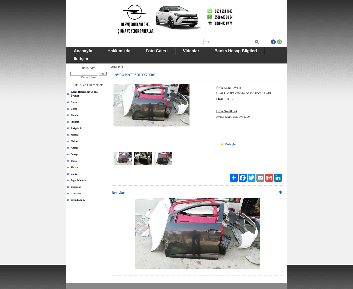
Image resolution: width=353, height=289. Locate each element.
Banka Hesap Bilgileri (235, 51)
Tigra (74, 161)
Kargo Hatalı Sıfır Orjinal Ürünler (84, 93)
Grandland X (78, 200)
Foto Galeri (157, 51)
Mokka (74, 141)
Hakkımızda (119, 51)
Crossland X (77, 193)
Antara (74, 147)
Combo (74, 115)
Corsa (74, 108)
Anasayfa (83, 51)
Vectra (74, 167)
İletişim (81, 58)
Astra (74, 102)
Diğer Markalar (79, 180)
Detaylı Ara (88, 77)
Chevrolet (76, 187)
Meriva (74, 134)
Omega (74, 154)
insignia (75, 121)
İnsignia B (76, 128)
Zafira (74, 174)
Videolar (191, 51)
